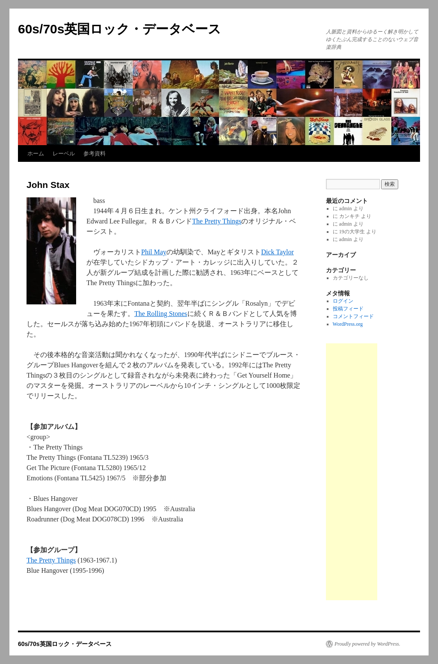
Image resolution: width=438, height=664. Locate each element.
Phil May (153, 252)
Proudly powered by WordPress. (367, 644)
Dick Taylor (277, 252)
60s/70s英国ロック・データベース (119, 29)
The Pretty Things (216, 221)
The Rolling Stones (160, 313)
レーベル (64, 153)
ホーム (35, 153)
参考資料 (94, 153)
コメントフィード (353, 316)
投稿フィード (348, 309)
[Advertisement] (351, 471)
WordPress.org (348, 324)
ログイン (343, 301)
